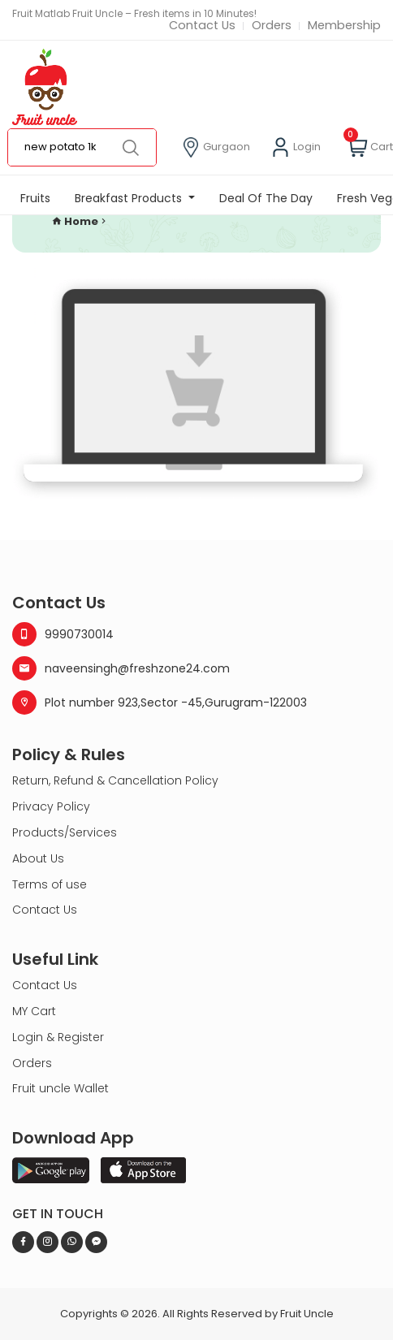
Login (295, 147)
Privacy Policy (51, 806)
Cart (370, 147)
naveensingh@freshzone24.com (121, 668)
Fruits (35, 198)
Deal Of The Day (266, 198)
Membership (344, 25)
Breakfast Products (130, 198)
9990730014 (63, 634)
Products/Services (64, 832)
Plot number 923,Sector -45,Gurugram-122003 (159, 702)
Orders (272, 25)
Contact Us (202, 25)
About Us (38, 858)
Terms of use (49, 884)
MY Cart (34, 1011)
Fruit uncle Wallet (60, 1088)
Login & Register (58, 1037)
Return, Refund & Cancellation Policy (115, 780)
